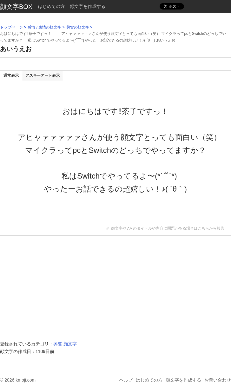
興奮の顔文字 (77, 27)
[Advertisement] (115, 284)
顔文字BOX (16, 6)
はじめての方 (51, 6)
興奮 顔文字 (65, 343)
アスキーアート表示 (42, 75)
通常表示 (11, 75)
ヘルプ (126, 380)
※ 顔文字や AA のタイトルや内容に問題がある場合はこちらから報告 (165, 228)
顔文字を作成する (87, 6)
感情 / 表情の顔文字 (44, 27)
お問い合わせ (217, 380)
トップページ (11, 27)
